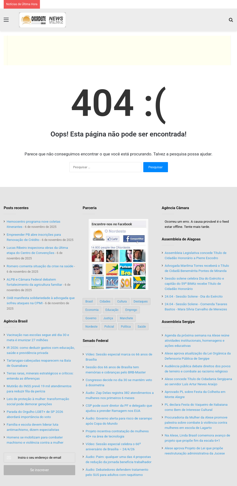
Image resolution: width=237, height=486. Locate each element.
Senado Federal (95, 340)
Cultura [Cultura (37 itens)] (122, 301)
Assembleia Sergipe (178, 321)
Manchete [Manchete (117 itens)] (126, 318)
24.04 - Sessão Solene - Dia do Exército (194, 296)
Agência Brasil (16, 321)
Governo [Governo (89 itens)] (90, 318)
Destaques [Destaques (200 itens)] (141, 301)
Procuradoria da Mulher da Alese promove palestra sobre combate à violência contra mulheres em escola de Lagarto (196, 422)
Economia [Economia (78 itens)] (91, 310)
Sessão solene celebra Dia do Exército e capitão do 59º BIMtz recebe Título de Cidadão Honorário (194, 283)
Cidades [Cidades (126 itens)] (105, 301)
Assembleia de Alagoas (181, 239)
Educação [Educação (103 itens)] (112, 310)
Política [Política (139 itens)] (126, 326)
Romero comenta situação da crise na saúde (40, 266)
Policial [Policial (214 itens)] (109, 326)
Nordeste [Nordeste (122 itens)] (91, 326)
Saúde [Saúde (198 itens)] (142, 326)
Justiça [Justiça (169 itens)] (108, 318)
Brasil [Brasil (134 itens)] (89, 301)
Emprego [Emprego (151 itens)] (131, 310)
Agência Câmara (175, 208)
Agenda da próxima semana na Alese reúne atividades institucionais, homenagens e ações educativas (197, 340)
